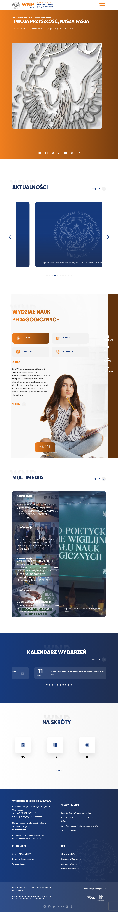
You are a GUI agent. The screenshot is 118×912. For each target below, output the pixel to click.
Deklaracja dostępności (95, 889)
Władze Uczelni (19, 864)
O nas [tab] (23, 338)
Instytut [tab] (25, 352)
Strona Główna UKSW (21, 854)
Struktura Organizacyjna (23, 859)
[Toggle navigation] (102, 5)
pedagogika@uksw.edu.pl (32, 817)
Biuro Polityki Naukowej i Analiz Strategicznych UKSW (81, 819)
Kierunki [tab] (64, 338)
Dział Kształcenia (68, 831)
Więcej (96, 189)
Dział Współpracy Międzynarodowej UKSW (79, 826)
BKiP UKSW (17, 888)
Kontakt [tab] (64, 352)
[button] (47, 275)
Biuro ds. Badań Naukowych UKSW (76, 813)
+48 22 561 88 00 (34, 839)
